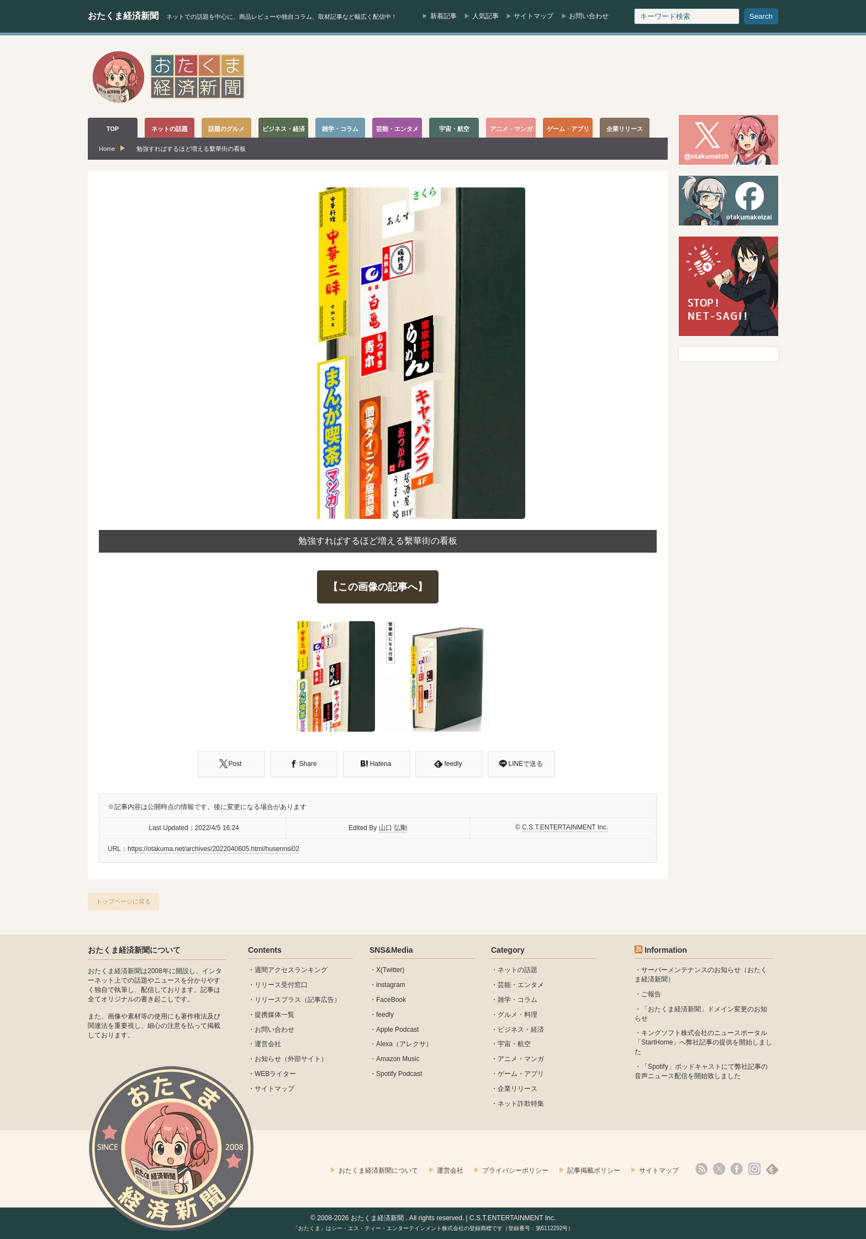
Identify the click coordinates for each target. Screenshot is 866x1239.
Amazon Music (398, 1059)
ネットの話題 (517, 970)
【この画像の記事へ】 (377, 586)
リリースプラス (278, 1000)
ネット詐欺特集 (521, 1103)
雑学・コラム (517, 1000)
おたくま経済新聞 (123, 15)
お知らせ (268, 1059)
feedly (385, 1015)
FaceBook (391, 1000)
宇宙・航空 (514, 1044)
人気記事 (485, 16)
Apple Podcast (397, 1029)
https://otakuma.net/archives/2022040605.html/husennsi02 (213, 849)
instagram (390, 985)
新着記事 (443, 16)
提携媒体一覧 (274, 1015)
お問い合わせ (589, 16)
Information (666, 950)
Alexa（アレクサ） (404, 1044)
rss (701, 1169)
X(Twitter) (390, 970)
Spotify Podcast (399, 1074)
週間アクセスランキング (291, 970)
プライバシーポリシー (515, 1170)
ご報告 (651, 994)
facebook (737, 1169)
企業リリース (517, 1089)
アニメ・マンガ (521, 1059)
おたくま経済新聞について (134, 950)
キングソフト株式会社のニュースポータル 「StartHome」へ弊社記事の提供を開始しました (703, 1042)
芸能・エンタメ (521, 985)
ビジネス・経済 (521, 1029)
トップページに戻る (123, 901)
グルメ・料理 (517, 1015)
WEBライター (275, 1074)
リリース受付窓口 (281, 985)
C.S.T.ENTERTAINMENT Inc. (565, 827)
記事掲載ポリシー (593, 1170)
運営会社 (268, 1044)
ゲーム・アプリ (521, 1074)
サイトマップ (533, 16)
